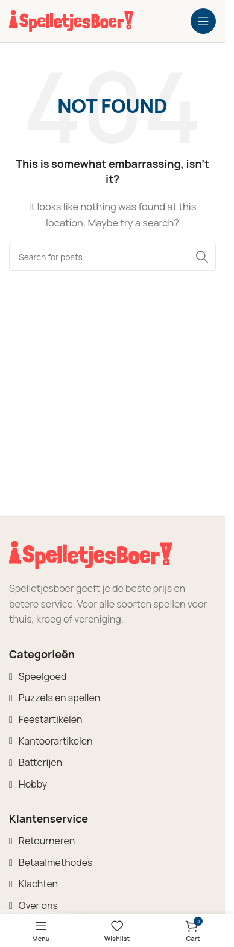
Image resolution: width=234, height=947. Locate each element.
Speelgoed (43, 676)
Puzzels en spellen (59, 697)
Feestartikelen (51, 719)
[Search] (112, 257)
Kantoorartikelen (56, 741)
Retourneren (47, 840)
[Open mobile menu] (203, 21)
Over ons (38, 905)
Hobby (33, 784)
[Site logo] (71, 20)
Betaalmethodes (56, 862)
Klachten (38, 883)
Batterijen (40, 762)
